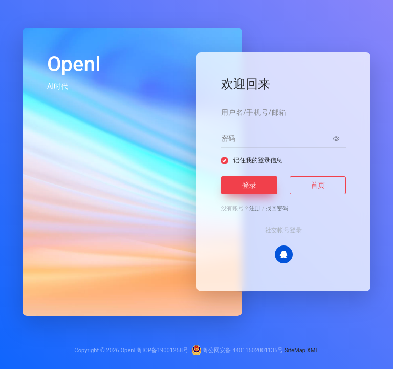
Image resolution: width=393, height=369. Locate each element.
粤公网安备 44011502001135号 (237, 350)
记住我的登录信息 (257, 160)
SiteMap (295, 350)
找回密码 (277, 208)
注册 (254, 208)
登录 (249, 185)
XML (313, 350)
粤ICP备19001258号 (162, 350)
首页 (318, 185)
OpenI (127, 350)
